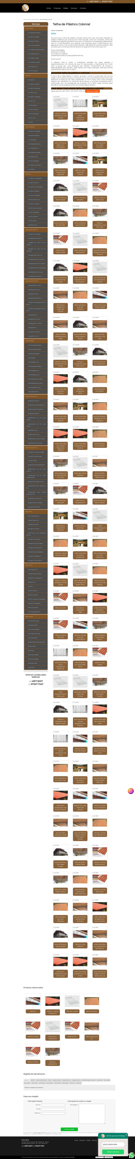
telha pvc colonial (33, 1036)
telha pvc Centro (60, 608)
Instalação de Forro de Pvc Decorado (36, 250)
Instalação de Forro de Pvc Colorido (36, 243)
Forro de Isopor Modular (34, 32)
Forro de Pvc (31, 80)
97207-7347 (107, 1)
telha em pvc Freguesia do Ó (80, 501)
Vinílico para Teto (32, 663)
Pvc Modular (31, 169)
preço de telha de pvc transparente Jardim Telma (80, 583)
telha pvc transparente (52, 1063)
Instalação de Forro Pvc (31, 229)
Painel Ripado (31, 358)
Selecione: (26, 1080)
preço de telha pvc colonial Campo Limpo (60, 280)
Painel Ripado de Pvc (33, 370)
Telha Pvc (30, 586)
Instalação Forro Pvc (33, 336)
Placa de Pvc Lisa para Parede (36, 452)
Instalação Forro (32, 327)
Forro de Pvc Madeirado (34, 96)
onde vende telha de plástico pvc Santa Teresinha (100, 919)
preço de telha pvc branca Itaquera (100, 501)
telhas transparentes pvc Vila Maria (100, 528)
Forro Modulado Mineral (34, 144)
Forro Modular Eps (33, 156)
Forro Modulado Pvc (33, 148)
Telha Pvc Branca (32, 590)
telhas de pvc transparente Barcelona (60, 528)
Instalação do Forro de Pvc (35, 276)
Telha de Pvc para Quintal (35, 547)
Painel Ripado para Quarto (35, 383)
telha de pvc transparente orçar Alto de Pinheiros (61, 808)
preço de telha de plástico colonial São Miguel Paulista (80, 836)
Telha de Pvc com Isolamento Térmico (36, 534)
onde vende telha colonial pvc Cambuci (60, 391)
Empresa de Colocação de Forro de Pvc (36, 303)
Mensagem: (87, 1114)
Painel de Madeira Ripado (34, 345)
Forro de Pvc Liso (32, 92)
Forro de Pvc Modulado (34, 131)
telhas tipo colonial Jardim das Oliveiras (80, 694)
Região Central (57, 1080)
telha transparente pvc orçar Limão (61, 779)
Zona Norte (42, 1083)
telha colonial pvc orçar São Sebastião (80, 307)
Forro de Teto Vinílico (33, 621)
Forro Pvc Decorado (33, 113)
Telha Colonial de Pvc (33, 516)
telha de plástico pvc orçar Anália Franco (80, 665)
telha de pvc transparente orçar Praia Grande (61, 974)
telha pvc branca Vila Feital (60, 636)
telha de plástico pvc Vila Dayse (99, 445)
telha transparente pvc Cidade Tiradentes (100, 145)
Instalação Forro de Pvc (34, 332)
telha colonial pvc (91, 1011)
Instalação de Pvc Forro (34, 319)
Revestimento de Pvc (33, 413)
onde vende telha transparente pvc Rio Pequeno (80, 280)
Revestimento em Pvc (31, 396)
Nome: (50, 1105)
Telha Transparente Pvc (34, 611)
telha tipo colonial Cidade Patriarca (60, 891)
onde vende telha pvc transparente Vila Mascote (100, 946)
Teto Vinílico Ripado (33, 659)
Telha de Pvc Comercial (34, 539)
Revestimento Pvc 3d (33, 434)
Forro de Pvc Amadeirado (35, 178)
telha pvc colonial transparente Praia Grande (61, 583)
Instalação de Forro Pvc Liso (35, 272)
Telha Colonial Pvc (33, 569)
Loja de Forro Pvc (32, 225)
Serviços (74, 8)
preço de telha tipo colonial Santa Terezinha (80, 919)
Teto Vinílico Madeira (33, 654)
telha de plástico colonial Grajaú (80, 863)
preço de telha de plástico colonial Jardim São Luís (100, 974)
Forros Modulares (30, 127)
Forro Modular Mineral (34, 62)
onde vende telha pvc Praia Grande (80, 417)
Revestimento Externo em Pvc (36, 481)
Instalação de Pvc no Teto (34, 323)
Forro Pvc (28, 75)
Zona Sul (72, 1083)
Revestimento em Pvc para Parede (36, 425)
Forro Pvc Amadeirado (34, 195)
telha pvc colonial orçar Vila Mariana (99, 806)
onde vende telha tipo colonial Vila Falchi (100, 721)
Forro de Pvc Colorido (33, 84)
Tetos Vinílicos (29, 616)
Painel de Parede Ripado (34, 349)
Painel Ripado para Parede (35, 379)
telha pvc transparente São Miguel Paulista (60, 721)
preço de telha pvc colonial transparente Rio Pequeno (80, 722)
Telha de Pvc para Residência (35, 552)
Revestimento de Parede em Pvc (36, 405)
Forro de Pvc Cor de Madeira (35, 187)
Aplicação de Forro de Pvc (35, 285)
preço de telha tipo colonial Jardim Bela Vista (100, 780)
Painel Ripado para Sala (34, 387)
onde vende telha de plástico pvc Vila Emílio (80, 974)
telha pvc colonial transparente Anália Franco (80, 145)
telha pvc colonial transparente (52, 1012)
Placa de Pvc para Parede (35, 456)
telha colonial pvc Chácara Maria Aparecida (60, 172)
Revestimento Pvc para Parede (36, 438)
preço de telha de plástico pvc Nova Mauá (100, 751)
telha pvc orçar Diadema (80, 945)
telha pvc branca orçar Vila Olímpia (80, 750)
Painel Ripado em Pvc (34, 374)
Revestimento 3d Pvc (33, 400)
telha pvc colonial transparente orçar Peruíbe (61, 364)
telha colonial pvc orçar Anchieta (80, 224)
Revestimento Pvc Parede (35, 443)
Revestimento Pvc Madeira (35, 502)
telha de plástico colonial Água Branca (99, 637)
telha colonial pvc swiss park (60, 501)
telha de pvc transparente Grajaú (80, 610)
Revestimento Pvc (33, 430)
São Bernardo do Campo (88, 1080)
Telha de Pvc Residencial (34, 556)
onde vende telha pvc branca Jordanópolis (80, 555)
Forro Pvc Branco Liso (34, 199)
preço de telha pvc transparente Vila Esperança (100, 418)
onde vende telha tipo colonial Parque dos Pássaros (60, 447)
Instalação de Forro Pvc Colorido (36, 263)
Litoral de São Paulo (41, 1080)
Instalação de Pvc (32, 315)
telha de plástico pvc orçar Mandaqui (60, 919)
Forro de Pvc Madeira (33, 191)
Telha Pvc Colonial (33, 595)
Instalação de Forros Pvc (31, 281)
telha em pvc (72, 1036)
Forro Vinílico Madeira (33, 629)
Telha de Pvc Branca (33, 524)
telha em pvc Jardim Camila (60, 251)
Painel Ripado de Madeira (34, 366)
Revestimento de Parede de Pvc (36, 464)
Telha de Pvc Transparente (35, 578)
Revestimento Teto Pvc (34, 507)
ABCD (32, 1080)
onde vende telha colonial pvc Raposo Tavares (100, 610)
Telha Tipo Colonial (33, 607)
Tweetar (53, 33)
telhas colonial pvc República (80, 199)
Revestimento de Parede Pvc (35, 409)
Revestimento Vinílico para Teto (36, 642)
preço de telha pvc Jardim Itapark (60, 199)
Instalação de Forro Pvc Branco (36, 259)
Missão (65, 8)
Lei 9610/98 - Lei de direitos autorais (53, 1134)
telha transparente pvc (92, 1038)
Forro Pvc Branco (32, 105)
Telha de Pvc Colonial (33, 528)
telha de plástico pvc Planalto (99, 390)
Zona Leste (107, 1080)
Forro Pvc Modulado (33, 161)
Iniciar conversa (113, 1152)
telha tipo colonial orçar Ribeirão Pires (99, 834)
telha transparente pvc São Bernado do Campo (61, 475)
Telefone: (49, 1113)
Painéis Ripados (29, 340)
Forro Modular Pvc (33, 66)
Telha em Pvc (31, 582)
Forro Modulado (32, 139)
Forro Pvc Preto (32, 220)
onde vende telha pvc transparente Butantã (60, 418)
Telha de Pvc (28, 511)
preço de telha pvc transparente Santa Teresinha (100, 252)
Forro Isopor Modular (33, 41)
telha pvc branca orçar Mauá (80, 527)
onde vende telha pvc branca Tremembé (80, 780)
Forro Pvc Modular (33, 70)
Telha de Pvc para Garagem (35, 543)
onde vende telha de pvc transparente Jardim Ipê (60, 666)
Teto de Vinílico (32, 646)
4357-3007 (94, 1)
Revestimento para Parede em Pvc (36, 487)
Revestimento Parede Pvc (35, 498)
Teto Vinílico (31, 650)
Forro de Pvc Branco (33, 182)
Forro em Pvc (31, 101)
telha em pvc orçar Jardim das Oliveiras (80, 808)
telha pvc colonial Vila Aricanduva (99, 863)
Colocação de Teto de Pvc (34, 298)
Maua (49, 1080)
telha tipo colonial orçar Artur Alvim (60, 554)
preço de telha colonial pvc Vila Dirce (100, 336)
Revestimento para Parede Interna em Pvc (36, 493)
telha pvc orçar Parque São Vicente (80, 172)
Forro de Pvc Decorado (34, 88)
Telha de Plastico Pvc (33, 520)
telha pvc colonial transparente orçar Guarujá (61, 116)
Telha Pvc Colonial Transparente (36, 599)
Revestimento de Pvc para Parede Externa (36, 476)
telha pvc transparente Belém (80, 391)
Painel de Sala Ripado (33, 353)
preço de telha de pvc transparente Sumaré (100, 280)
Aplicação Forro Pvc (33, 294)
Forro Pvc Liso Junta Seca (35, 208)
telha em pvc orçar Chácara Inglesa (100, 306)
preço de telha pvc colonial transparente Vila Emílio (60, 752)
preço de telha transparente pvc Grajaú (60, 336)
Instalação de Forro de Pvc (35, 238)
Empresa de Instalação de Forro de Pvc (36, 309)
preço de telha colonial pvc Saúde (61, 834)
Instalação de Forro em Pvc (35, 255)
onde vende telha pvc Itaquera (100, 114)
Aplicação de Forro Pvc (34, 289)
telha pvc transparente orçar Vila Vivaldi (100, 225)
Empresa (57, 8)
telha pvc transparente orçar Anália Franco (80, 364)
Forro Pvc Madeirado (33, 212)
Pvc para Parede (32, 460)
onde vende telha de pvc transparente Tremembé (80, 117)
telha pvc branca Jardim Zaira (99, 199)
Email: (50, 1109)
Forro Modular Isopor (33, 58)
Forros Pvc (28, 174)
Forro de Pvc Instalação (34, 234)
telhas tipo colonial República (80, 474)
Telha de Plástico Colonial (34, 573)
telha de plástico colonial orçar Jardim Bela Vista (80, 892)
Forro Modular (29, 28)
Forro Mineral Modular (34, 45)
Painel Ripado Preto (33, 391)
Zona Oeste (57, 1083)
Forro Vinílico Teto (32, 638)
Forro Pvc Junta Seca (33, 204)
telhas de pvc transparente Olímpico (99, 172)
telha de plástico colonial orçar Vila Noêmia (99, 583)
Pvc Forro (30, 122)
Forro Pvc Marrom (33, 216)
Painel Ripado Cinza (33, 362)
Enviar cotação (69, 1129)
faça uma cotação (92, 91)
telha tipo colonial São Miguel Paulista (99, 694)
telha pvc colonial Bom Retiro (99, 891)
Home (48, 8)
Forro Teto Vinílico (32, 625)
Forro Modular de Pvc (33, 54)
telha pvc (33, 1011)
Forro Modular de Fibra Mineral (36, 49)
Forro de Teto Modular (34, 135)
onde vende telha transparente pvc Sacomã (80, 446)
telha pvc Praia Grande (100, 663)
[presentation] (39, 1120)
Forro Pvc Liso (31, 118)
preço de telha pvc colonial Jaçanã (60, 945)
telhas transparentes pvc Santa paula (60, 694)
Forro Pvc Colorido (33, 109)
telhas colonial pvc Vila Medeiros (80, 251)
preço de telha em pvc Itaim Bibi (61, 224)
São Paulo (99, 1080)
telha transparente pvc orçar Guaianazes (100, 555)
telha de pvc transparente (52, 1038)
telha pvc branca (33, 1062)
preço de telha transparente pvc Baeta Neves (99, 475)
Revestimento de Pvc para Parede (36, 418)
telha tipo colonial (72, 1011)
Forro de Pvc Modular (33, 37)
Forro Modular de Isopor (34, 152)
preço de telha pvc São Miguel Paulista (60, 864)
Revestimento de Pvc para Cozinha (36, 470)
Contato (83, 8)
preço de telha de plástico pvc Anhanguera (60, 145)
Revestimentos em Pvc (31, 447)
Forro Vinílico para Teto (34, 633)
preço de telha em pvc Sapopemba (100, 363)
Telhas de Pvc (29, 565)
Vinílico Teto (31, 667)
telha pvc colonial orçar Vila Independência (80, 637)
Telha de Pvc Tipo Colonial (35, 560)
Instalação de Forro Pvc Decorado (37, 268)
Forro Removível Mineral (34, 165)
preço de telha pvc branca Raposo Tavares (80, 336)
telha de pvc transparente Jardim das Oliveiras (60, 308)
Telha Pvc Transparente (34, 603)
